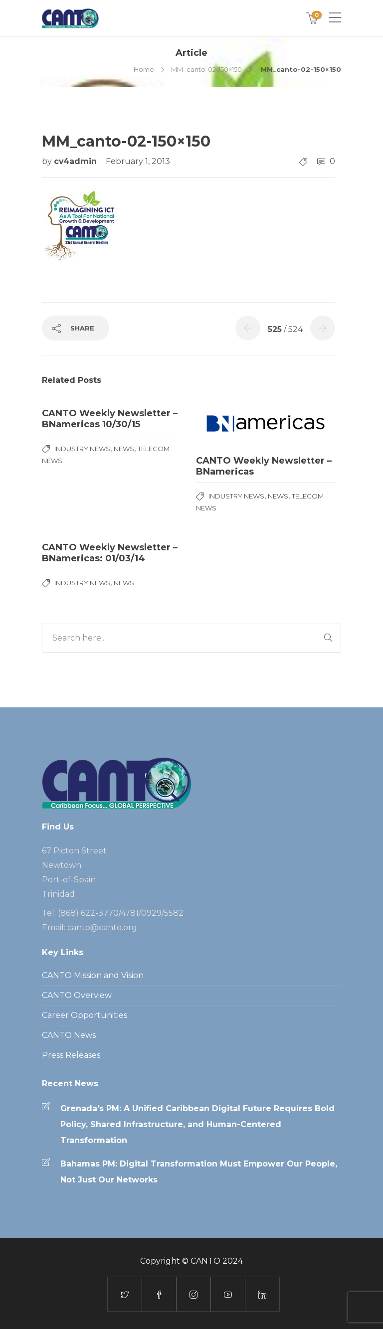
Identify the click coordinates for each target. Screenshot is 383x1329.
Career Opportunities (84, 1015)
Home (144, 69)
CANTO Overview (77, 995)
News (124, 449)
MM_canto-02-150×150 (206, 69)
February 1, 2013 (138, 161)
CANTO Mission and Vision (93, 975)
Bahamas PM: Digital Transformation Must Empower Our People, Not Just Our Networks (198, 1171)
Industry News (82, 449)
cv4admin (76, 161)
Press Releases (71, 1055)
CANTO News (69, 1035)
